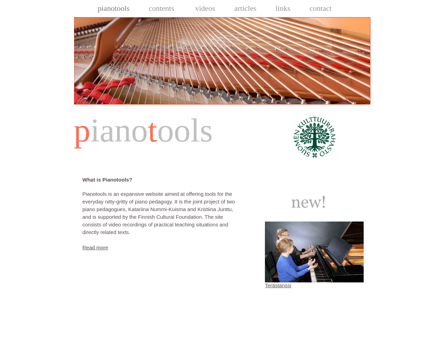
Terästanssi (278, 285)
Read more (95, 247)
